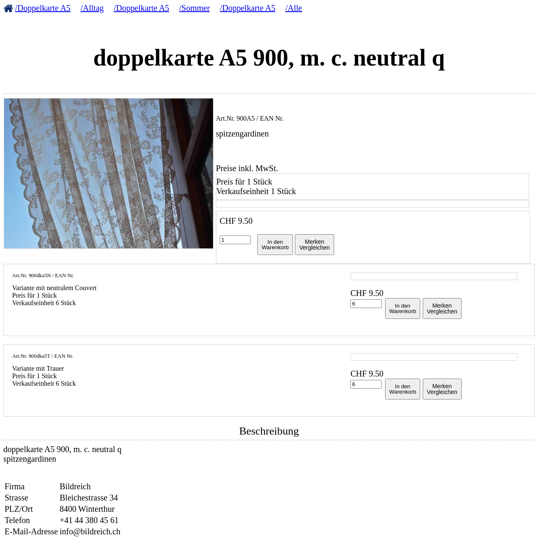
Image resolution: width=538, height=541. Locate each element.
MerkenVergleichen (314, 244)
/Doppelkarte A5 (43, 8)
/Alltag (92, 8)
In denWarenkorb (275, 244)
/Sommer (194, 8)
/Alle (293, 8)
